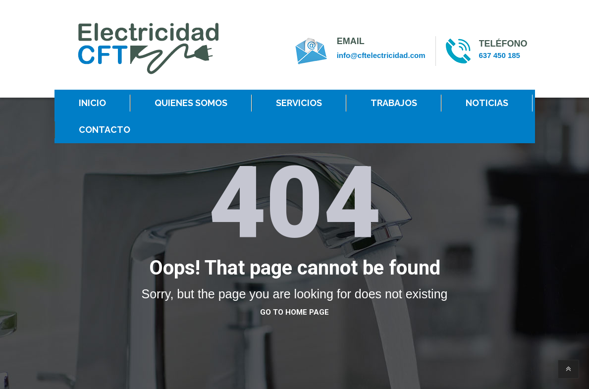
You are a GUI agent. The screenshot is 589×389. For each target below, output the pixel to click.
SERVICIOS (299, 103)
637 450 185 (499, 55)
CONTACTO (104, 129)
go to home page (294, 312)
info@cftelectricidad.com (381, 55)
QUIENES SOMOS (191, 103)
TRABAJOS (394, 103)
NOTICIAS (487, 103)
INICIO (92, 103)
